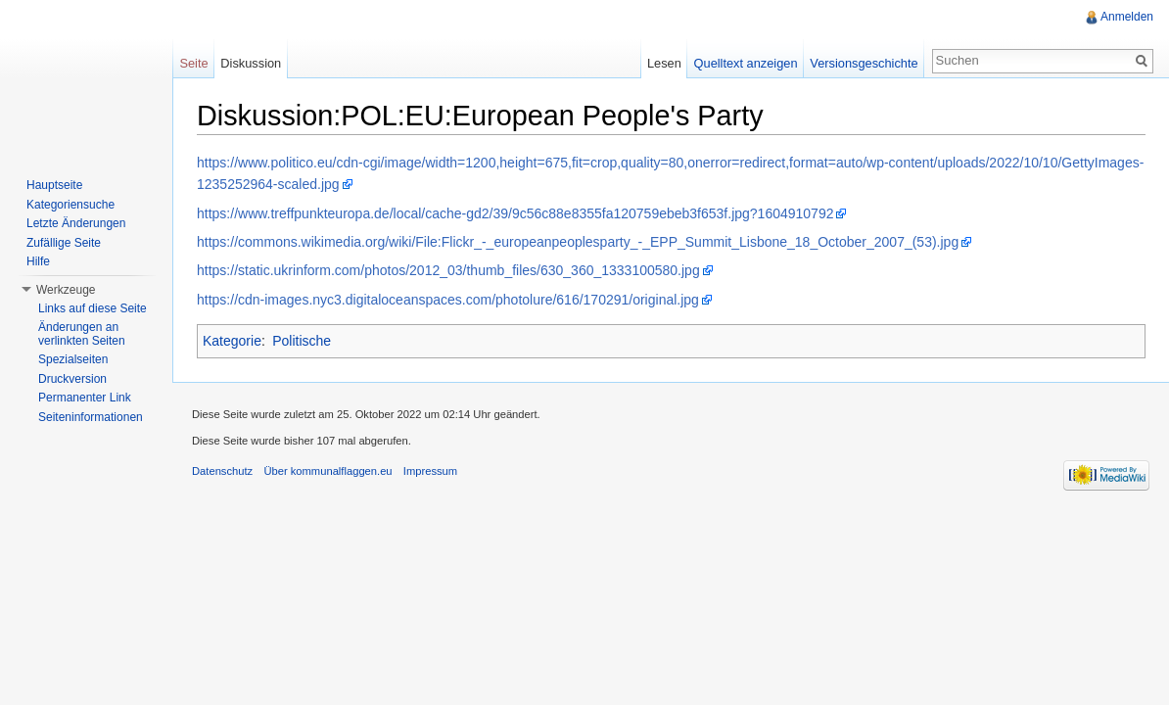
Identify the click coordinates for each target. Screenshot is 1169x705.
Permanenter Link (84, 397)
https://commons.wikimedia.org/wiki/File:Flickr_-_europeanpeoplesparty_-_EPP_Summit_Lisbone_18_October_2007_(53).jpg (578, 242)
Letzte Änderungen (75, 223)
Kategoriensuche (70, 205)
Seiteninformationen (90, 417)
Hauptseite (54, 185)
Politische (301, 341)
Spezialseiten (73, 359)
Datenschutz (222, 471)
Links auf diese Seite (92, 308)
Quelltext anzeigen (746, 63)
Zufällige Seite (63, 243)
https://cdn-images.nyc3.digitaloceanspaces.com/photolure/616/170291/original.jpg (448, 299)
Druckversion (72, 379)
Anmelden (1126, 17)
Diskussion (250, 63)
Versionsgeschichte (863, 63)
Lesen (664, 63)
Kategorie (232, 341)
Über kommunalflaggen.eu (327, 471)
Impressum (430, 471)
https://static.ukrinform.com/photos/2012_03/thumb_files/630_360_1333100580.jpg (448, 270)
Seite (193, 63)
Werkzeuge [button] (65, 290)
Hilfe (38, 261)
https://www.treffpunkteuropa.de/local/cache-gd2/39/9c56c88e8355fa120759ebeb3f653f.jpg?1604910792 (515, 213)
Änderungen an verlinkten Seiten (81, 334)
